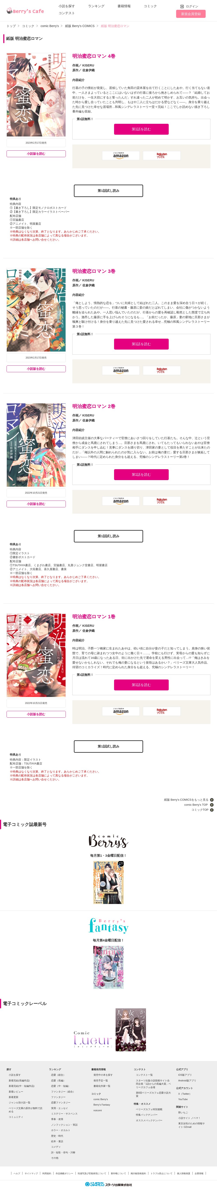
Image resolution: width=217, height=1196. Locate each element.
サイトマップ (31, 1172)
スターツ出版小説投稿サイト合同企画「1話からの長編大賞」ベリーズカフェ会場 (153, 1082)
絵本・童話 (57, 1139)
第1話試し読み (108, 190)
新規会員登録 (191, 14)
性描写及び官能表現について (92, 1172)
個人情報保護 (183, 1172)
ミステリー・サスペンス (64, 1112)
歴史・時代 (57, 1134)
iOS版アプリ (185, 1073)
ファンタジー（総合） (63, 1090)
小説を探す (67, 6)
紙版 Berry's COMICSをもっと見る (186, 798)
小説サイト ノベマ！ (189, 1116)
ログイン (192, 6)
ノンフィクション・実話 (64, 1123)
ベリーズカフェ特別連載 (149, 1107)
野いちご (183, 1111)
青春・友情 (57, 1117)
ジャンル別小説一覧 (19, 1101)
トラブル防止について (161, 1172)
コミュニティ (16, 1115)
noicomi (98, 1109)
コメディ (56, 1145)
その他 (54, 1156)
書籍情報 (124, 6)
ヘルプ (17, 1172)
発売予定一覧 (101, 1079)
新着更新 (13, 1095)
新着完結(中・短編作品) (21, 1084)
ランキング (96, 6)
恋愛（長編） (58, 1079)
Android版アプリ (187, 1079)
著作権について (118, 1172)
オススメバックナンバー (149, 1119)
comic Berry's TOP (196, 803)
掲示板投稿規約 (138, 1172)
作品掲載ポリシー (64, 1172)
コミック (150, 6)
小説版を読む (36, 153)
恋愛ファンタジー (60, 1101)
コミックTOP (199, 808)
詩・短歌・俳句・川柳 (63, 1151)
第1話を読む (141, 129)
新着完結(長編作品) (19, 1079)
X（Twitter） (185, 1092)
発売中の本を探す (103, 1073)
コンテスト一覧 (144, 1073)
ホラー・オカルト (60, 1128)
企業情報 (199, 1172)
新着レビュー (16, 1090)
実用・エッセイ (59, 1106)
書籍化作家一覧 (102, 1084)
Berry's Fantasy (102, 1103)
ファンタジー (58, 1095)
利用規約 (46, 1172)
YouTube (183, 1097)
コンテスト (67, 13)
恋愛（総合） (58, 1073)
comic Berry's (101, 1097)
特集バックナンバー (147, 1113)
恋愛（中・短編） (60, 1084)
